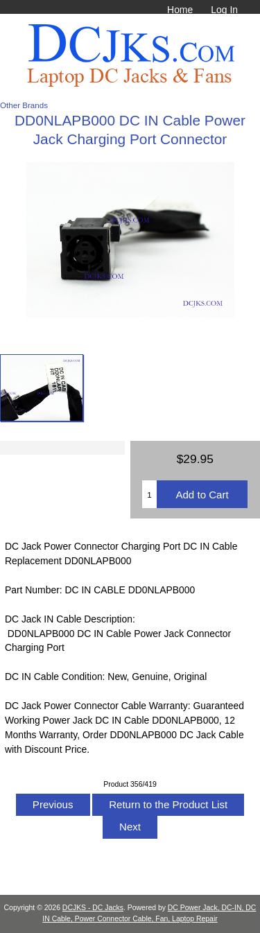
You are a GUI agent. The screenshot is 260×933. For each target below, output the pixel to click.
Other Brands (24, 105)
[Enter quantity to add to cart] (149, 494)
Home (180, 9)
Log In (224, 9)
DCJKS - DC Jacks (92, 908)
